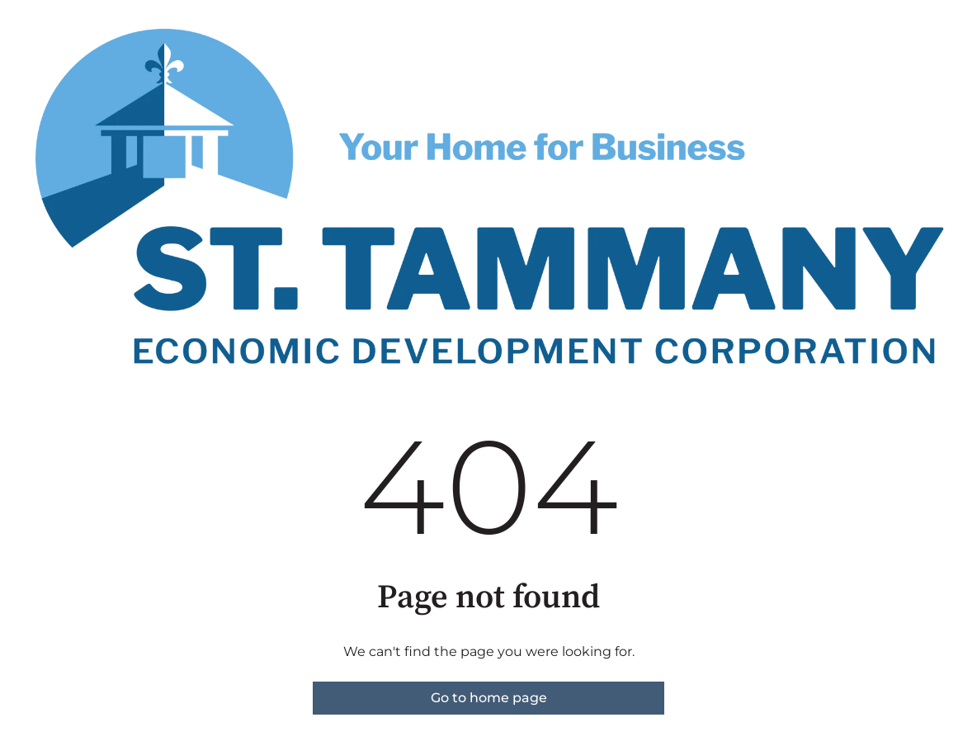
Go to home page (489, 698)
